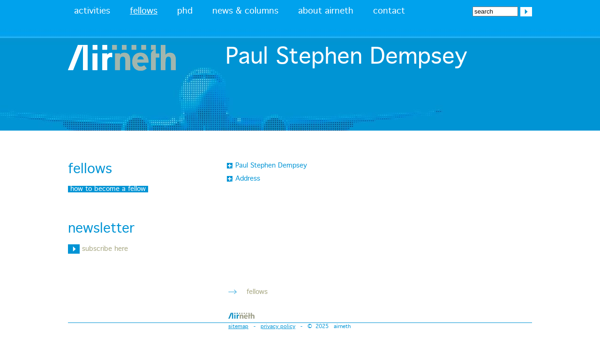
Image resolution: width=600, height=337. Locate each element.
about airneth (325, 11)
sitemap (238, 326)
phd (185, 11)
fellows (144, 11)
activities (92, 11)
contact (389, 11)
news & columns (245, 11)
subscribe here (98, 249)
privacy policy (278, 326)
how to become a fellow (108, 189)
